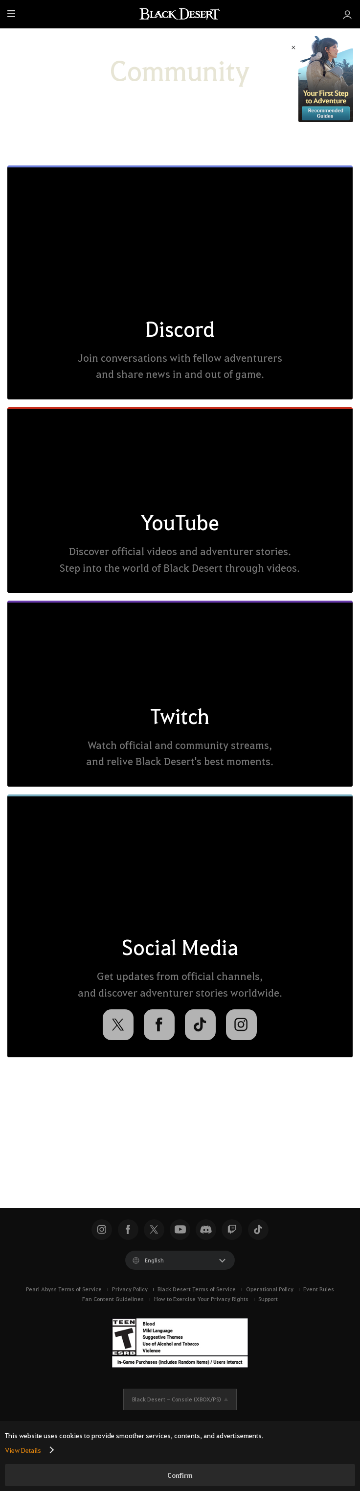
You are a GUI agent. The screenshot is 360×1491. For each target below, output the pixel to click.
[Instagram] (241, 1024)
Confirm (180, 1475)
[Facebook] (159, 1024)
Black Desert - (176, 1399)
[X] (118, 1024)
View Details (23, 1449)
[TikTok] (200, 1024)
